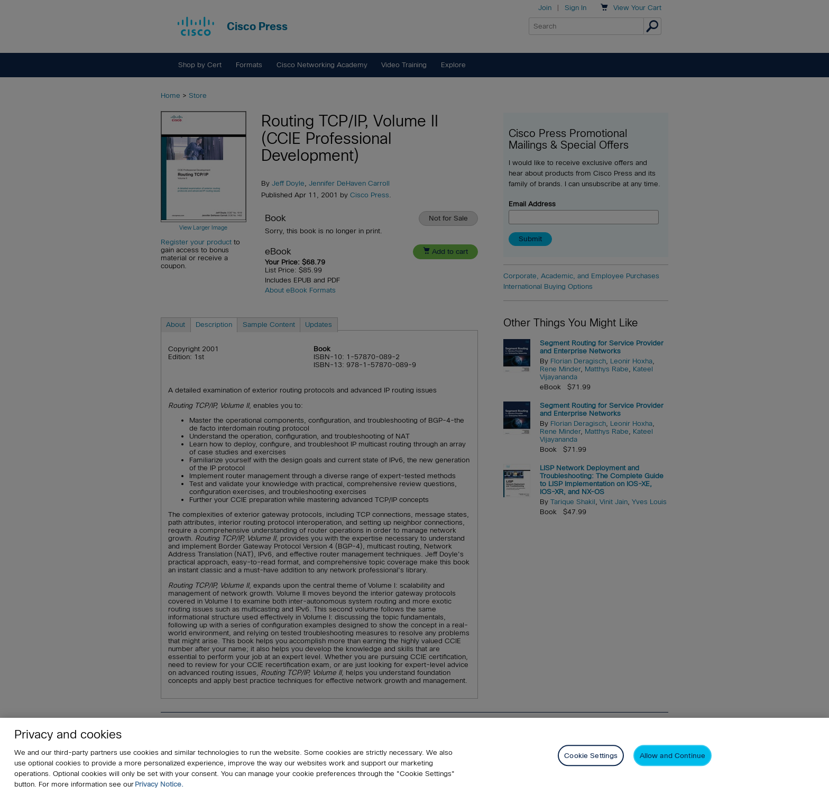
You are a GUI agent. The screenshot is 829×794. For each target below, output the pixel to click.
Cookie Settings (591, 757)
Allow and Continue (672, 757)
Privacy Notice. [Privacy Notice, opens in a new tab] (159, 786)
